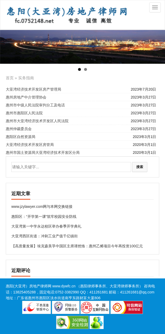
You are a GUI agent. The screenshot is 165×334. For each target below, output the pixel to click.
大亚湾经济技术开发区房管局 (30, 145)
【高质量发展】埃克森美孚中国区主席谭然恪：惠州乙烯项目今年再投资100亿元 (77, 246)
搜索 (139, 167)
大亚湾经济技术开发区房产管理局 (33, 89)
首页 (10, 78)
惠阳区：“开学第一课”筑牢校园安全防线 (43, 216)
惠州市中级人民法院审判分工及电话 (35, 105)
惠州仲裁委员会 (19, 129)
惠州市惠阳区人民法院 (24, 113)
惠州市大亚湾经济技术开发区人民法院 (37, 121)
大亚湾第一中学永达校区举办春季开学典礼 (46, 226)
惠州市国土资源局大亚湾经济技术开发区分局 (43, 152)
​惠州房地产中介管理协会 (26, 97)
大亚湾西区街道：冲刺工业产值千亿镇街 (44, 236)
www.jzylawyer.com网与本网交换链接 (42, 206)
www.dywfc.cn (63, 286)
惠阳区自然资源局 (20, 137)
